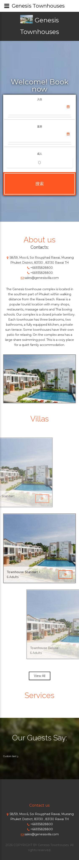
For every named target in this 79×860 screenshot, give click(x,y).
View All (39, 676)
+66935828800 (39, 268)
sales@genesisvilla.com (39, 278)
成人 (39, 153)
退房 (39, 126)
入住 (39, 99)
